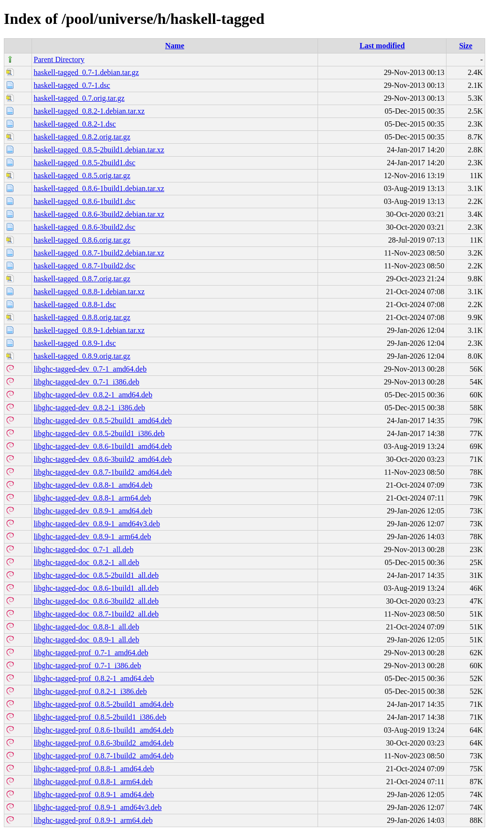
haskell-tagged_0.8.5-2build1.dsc (85, 163)
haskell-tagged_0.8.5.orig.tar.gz (82, 175)
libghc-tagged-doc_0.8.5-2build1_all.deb (96, 575)
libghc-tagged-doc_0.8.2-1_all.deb (86, 562)
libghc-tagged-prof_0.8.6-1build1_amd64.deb (104, 730)
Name (174, 46)
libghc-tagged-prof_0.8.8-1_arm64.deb (93, 782)
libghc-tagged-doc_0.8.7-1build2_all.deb (96, 614)
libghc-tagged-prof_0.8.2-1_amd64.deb (94, 678)
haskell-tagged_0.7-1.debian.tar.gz (86, 72)
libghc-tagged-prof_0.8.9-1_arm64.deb (93, 820)
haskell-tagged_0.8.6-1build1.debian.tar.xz (99, 188)
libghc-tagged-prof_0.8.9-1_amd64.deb (94, 794)
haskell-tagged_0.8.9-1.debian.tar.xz (89, 330)
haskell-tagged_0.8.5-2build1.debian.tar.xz (99, 150)
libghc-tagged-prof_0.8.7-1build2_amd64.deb (104, 756)
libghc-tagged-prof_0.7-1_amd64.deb (91, 653)
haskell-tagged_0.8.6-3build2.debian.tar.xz (99, 214)
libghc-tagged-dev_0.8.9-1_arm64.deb (92, 537)
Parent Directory (59, 59)
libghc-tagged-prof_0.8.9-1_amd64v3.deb (98, 807)
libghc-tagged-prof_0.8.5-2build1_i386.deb (100, 717)
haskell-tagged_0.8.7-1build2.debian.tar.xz (99, 253)
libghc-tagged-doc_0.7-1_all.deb (84, 549)
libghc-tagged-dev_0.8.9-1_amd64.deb (93, 511)
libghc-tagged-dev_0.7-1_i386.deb (86, 382)
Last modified (382, 46)
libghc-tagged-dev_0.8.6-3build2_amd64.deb (103, 459)
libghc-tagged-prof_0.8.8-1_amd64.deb (94, 769)
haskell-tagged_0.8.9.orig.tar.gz (82, 356)
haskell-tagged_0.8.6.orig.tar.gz (82, 240)
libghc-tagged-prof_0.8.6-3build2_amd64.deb (104, 743)
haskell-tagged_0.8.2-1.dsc (75, 124)
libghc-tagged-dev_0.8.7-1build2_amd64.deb (103, 472)
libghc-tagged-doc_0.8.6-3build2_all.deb (96, 601)
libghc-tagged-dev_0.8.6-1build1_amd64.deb (103, 446)
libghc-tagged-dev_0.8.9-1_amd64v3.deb (97, 524)
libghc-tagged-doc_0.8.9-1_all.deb (86, 640)
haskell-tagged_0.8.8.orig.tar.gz (82, 317)
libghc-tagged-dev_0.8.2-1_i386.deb (89, 408)
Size (465, 46)
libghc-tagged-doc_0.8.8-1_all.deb (86, 627)
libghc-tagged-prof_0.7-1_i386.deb (87, 665)
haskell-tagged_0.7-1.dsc (72, 85)
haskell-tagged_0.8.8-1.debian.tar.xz (89, 292)
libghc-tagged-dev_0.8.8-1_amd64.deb (93, 485)
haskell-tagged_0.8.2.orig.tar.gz (82, 137)
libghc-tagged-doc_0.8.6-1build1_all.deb (96, 588)
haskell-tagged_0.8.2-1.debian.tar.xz (89, 111)
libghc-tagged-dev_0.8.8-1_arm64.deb (92, 498)
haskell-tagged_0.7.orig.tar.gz (79, 98)
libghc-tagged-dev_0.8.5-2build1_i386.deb (99, 433)
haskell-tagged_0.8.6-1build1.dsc (85, 201)
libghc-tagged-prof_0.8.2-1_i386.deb (90, 691)
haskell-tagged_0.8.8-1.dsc (75, 304)
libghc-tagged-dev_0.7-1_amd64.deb (90, 369)
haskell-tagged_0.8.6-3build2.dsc (85, 227)
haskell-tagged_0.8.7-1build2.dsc (85, 266)
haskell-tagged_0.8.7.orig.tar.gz (82, 279)
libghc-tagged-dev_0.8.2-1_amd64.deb (93, 395)
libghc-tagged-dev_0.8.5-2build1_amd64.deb (103, 420)
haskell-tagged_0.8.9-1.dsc (75, 343)
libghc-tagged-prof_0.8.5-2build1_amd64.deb (104, 704)
